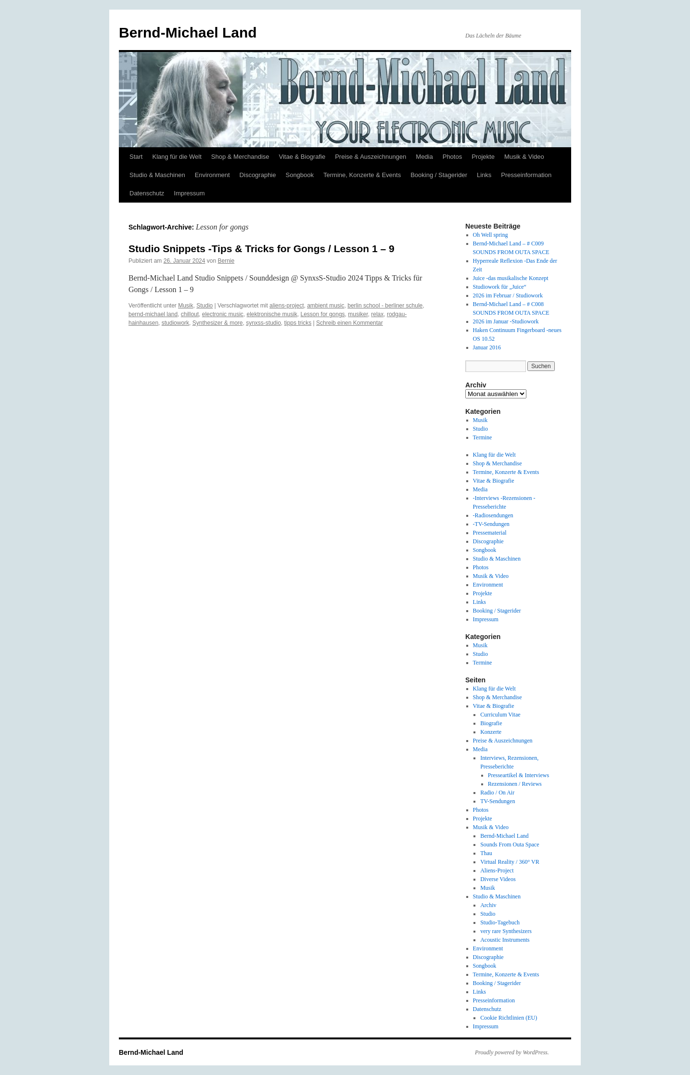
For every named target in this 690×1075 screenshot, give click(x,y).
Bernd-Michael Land (188, 32)
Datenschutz (146, 193)
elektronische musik (271, 314)
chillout (190, 314)
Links (484, 175)
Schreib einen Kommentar (349, 323)
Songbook (299, 175)
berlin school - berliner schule (384, 305)
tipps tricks (298, 323)
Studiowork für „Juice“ (499, 286)
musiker (358, 314)
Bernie (226, 260)
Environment (212, 175)
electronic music (222, 314)
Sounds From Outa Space (509, 844)
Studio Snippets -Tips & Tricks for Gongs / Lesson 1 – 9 (261, 248)
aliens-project (286, 305)
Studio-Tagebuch (500, 922)
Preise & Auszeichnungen (370, 156)
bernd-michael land (153, 314)
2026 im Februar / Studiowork (508, 295)
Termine (482, 437)
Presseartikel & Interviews (518, 775)
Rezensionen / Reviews (515, 784)
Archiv (488, 905)
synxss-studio (263, 323)
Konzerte (490, 732)
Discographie (258, 175)
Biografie (491, 723)
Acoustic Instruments (504, 939)
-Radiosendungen (493, 515)
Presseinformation (526, 175)
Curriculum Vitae (500, 714)
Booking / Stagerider (438, 175)
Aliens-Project (496, 870)
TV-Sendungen (497, 801)
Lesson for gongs (323, 314)
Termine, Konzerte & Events (362, 175)
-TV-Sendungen (491, 524)
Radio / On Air (497, 792)
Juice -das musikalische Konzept (511, 278)
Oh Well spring (490, 234)
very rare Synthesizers (506, 931)
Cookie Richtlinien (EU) (508, 1017)
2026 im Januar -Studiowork (506, 321)
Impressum (189, 193)
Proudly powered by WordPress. (512, 1052)
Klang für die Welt (176, 156)
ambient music (325, 305)
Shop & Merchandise (240, 156)
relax (377, 314)
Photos (452, 156)
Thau (486, 853)
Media (424, 156)
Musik (185, 305)
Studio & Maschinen (157, 175)
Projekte (483, 156)
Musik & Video (524, 156)
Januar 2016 (487, 347)
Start (135, 156)
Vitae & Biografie (302, 156)
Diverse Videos (497, 879)
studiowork (175, 323)
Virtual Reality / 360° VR (509, 861)
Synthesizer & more (217, 323)
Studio (204, 305)
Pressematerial (490, 532)
